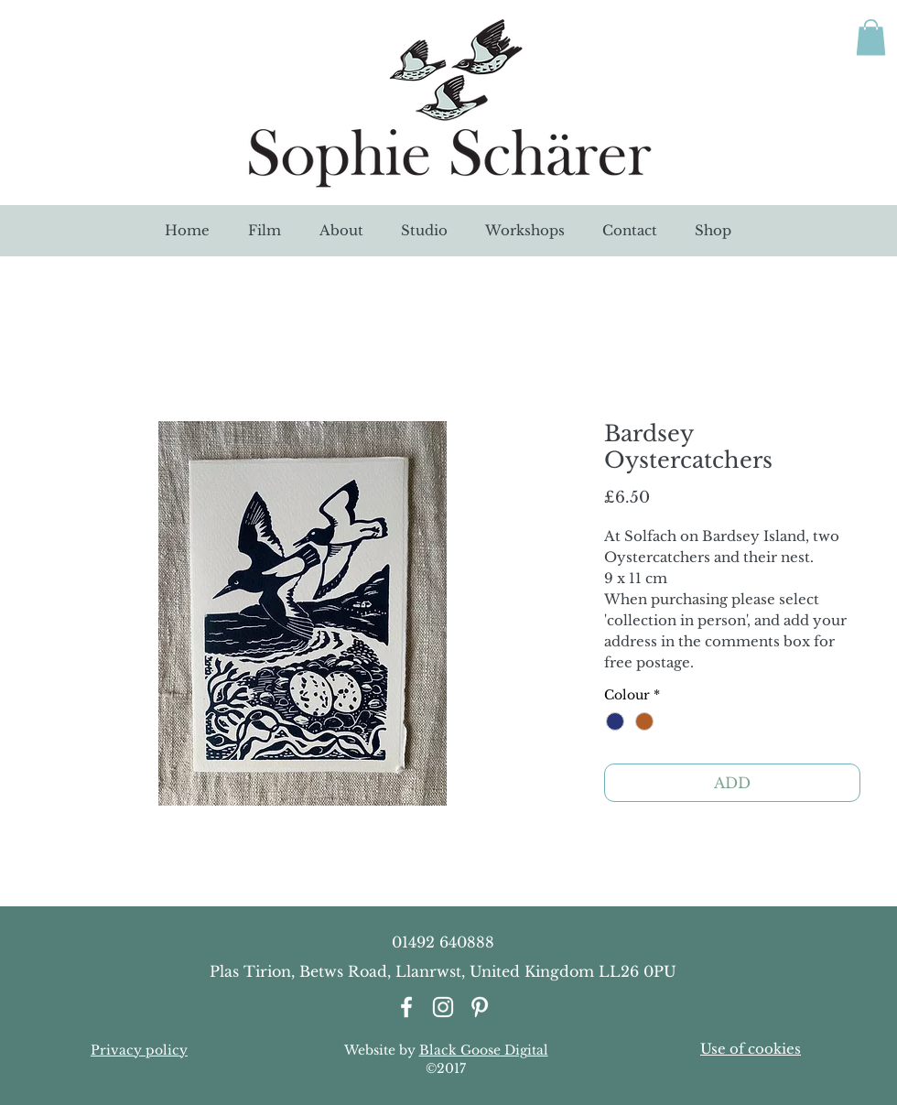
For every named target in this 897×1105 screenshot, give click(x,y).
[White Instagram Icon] (443, 1007)
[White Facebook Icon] (406, 1007)
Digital (524, 1050)
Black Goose (460, 1050)
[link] (871, 37)
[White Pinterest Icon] (479, 1007)
